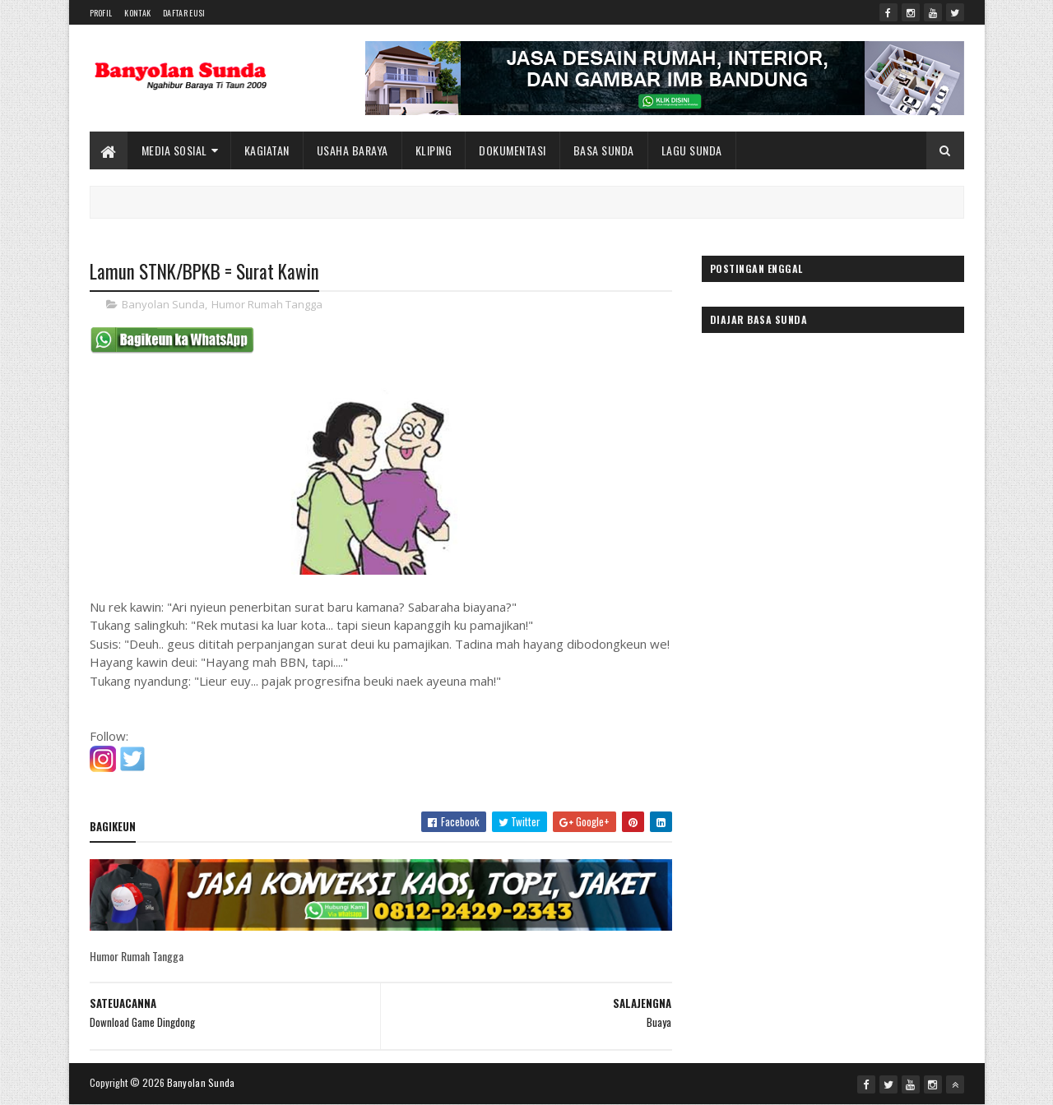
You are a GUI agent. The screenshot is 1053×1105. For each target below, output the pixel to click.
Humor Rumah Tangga (266, 304)
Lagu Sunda (691, 150)
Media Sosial (174, 150)
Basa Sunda (603, 150)
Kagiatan (267, 150)
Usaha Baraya (352, 150)
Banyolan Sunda (163, 304)
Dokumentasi (512, 150)
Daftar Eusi (184, 13)
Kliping (433, 150)
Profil (101, 13)
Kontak (137, 13)
